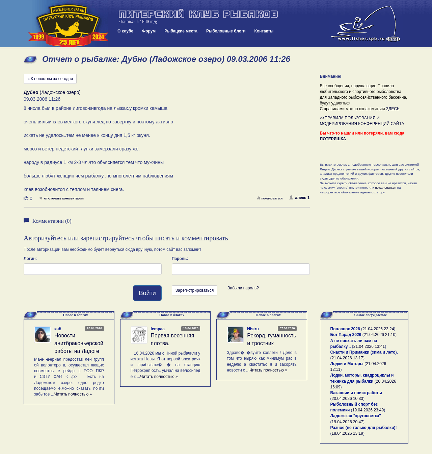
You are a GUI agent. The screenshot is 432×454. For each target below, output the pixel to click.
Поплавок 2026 (345, 329)
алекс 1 (299, 197)
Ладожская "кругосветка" (355, 415)
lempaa (158, 329)
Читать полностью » (73, 394)
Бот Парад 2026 (345, 334)
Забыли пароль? (243, 288)
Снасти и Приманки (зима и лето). (364, 352)
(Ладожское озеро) (52, 92)
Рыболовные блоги (226, 31)
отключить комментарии (61, 198)
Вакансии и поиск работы (356, 392)
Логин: (30, 258)
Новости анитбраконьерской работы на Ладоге (78, 343)
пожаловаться (269, 198)
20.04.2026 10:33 (347, 398)
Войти (147, 293)
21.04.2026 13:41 (369, 346)
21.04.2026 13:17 (347, 358)
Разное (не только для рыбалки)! (363, 427)
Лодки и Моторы (346, 363)
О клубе (125, 31)
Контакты (264, 31)
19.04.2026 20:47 (347, 422)
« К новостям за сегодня (50, 78)
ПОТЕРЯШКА (333, 139)
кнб (57, 329)
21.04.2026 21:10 (379, 334)
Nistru (253, 329)
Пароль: (180, 258)
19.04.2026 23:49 (368, 410)
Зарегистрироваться (195, 290)
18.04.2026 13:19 (347, 433)
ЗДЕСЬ (393, 108)
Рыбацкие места (180, 31)
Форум (149, 31)
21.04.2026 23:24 (378, 329)
